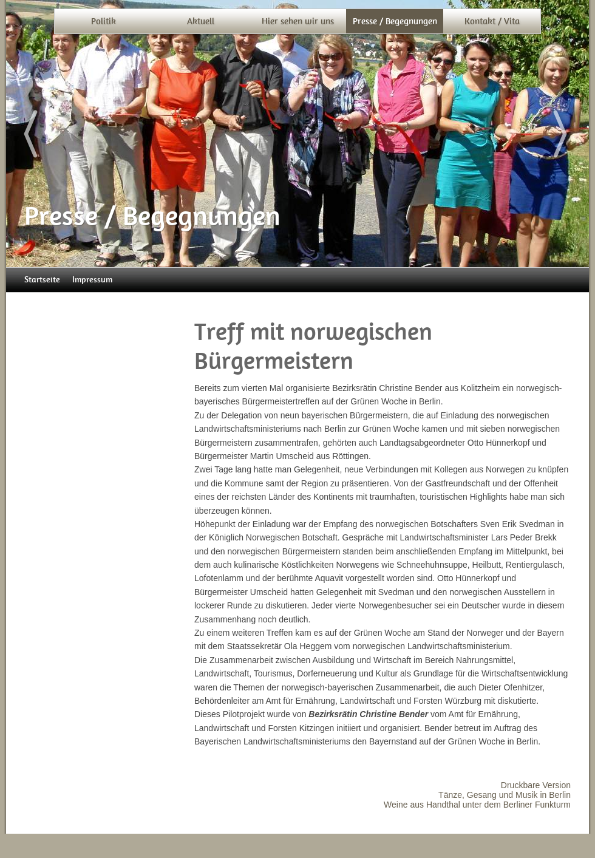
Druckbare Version (536, 785)
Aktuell (200, 21)
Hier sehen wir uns (298, 21)
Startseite (42, 279)
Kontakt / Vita (492, 21)
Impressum (92, 279)
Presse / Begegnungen (395, 21)
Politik (103, 21)
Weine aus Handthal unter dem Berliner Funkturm (477, 804)
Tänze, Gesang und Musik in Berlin (504, 795)
